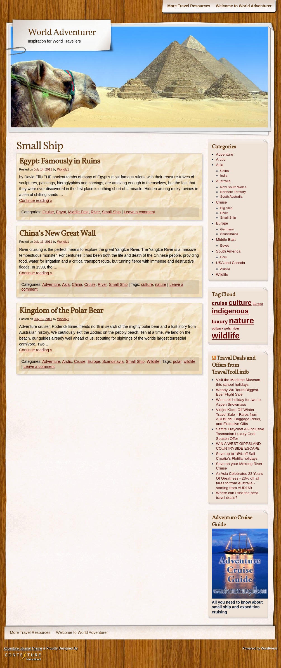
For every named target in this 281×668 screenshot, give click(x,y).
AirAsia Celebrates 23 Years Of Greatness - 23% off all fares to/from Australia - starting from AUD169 (239, 480)
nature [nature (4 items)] (241, 320)
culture (147, 284)
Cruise (48, 212)
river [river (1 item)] (236, 328)
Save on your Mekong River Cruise (239, 466)
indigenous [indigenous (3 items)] (230, 311)
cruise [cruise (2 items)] (220, 303)
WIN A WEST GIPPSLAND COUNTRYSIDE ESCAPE (238, 446)
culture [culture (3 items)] (240, 302)
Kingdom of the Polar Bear (61, 310)
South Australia (231, 196)
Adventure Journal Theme (23, 648)
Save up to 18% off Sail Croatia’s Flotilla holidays (237, 456)
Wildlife (153, 361)
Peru (223, 257)
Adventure (51, 284)
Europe (94, 361)
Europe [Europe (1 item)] (258, 303)
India (224, 175)
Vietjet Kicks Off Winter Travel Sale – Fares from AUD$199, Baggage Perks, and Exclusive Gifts (238, 417)
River (95, 212)
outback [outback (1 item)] (217, 328)
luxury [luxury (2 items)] (220, 321)
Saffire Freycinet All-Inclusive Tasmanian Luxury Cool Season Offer (240, 434)
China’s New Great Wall (57, 233)
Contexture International (23, 656)
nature (160, 284)
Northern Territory (233, 192)
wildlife (189, 361)
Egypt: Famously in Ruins (59, 161)
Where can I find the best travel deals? (237, 495)
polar (177, 361)
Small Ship (111, 212)
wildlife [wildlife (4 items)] (226, 335)
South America (228, 251)
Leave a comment (139, 212)
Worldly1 (63, 169)
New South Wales (233, 187)
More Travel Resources (188, 6)
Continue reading (35, 200)
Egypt (61, 212)
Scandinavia (113, 361)
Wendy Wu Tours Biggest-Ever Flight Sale (237, 392)
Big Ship (226, 208)
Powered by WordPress (260, 648)
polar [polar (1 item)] (228, 328)
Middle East (78, 212)
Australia (223, 181)
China (77, 284)
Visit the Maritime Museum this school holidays (238, 382)
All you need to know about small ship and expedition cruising (237, 607)
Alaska (225, 269)
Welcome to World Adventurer (244, 6)
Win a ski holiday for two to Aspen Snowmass (238, 402)
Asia (66, 284)
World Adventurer (62, 33)
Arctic (67, 361)
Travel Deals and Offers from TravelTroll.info (234, 365)
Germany (227, 229)
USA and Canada (230, 263)
